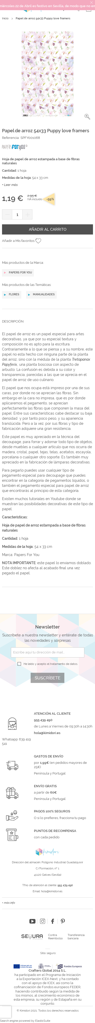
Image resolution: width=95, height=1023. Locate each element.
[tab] (47, 325)
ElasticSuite (42, 1020)
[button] (87, 117)
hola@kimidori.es (51, 891)
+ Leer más (10, 185)
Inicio (5, 18)
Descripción (13, 321)
